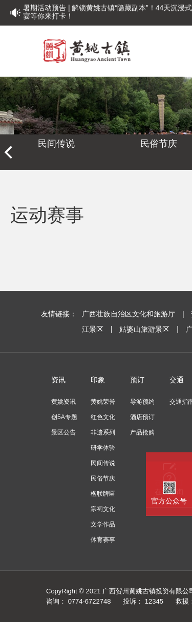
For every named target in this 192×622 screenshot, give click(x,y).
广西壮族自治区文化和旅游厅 (134, 314)
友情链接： (59, 314)
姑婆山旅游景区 (149, 329)
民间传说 (56, 144)
